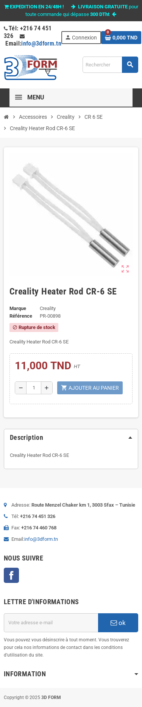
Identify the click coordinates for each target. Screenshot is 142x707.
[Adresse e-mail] (51, 622)
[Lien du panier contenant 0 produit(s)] (121, 37)
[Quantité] (33, 388)
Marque (17, 308)
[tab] (71, 437)
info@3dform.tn (41, 43)
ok (118, 623)
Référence (20, 316)
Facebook (11, 575)
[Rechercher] (110, 65)
